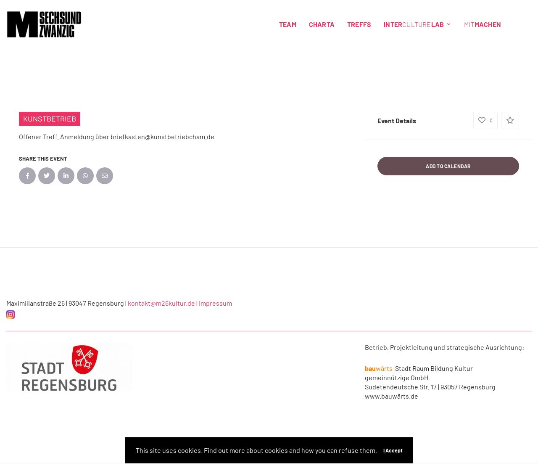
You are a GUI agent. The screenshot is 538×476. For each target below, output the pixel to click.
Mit (482, 24)
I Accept (393, 450)
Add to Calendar (448, 166)
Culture (417, 24)
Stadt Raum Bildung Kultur (419, 368)
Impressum (215, 303)
